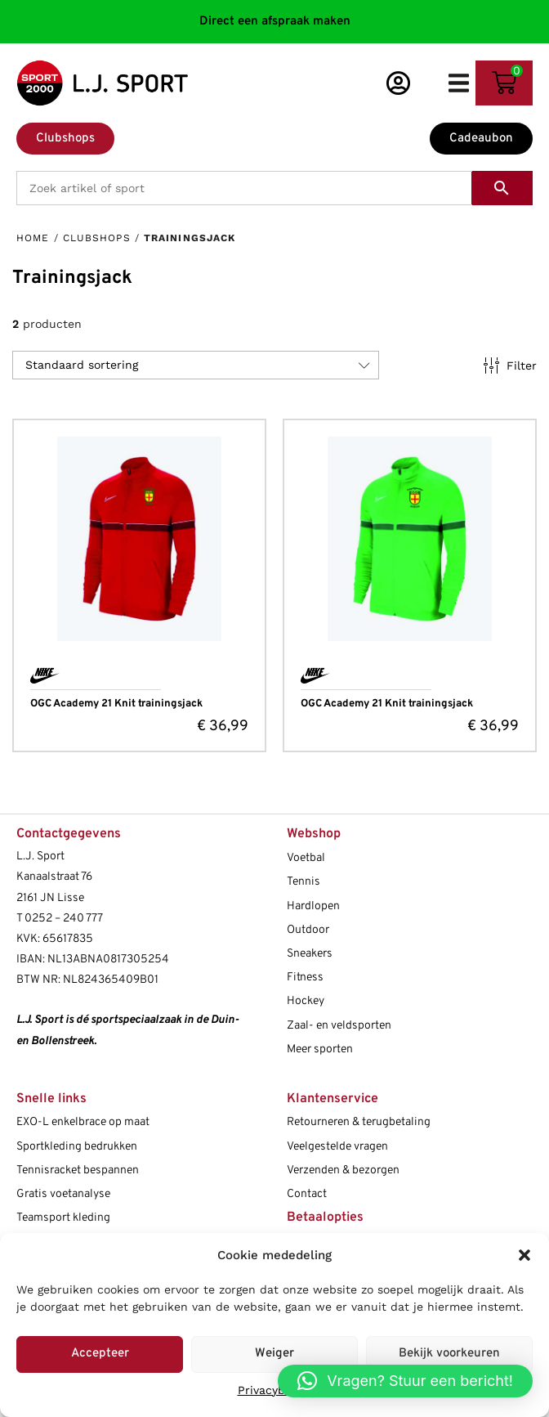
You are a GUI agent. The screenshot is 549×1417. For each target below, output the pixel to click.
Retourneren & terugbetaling (359, 1122)
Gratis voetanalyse (63, 1194)
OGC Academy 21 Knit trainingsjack (116, 704)
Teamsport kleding (63, 1218)
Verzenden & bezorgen (343, 1170)
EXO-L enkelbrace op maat (83, 1122)
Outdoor (308, 930)
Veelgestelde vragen (337, 1147)
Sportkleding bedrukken (76, 1147)
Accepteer (100, 1353)
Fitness (305, 977)
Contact (307, 1194)
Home (32, 238)
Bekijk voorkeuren (449, 1353)
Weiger (274, 1353)
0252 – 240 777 (64, 919)
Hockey (305, 1001)
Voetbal (306, 858)
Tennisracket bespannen (77, 1170)
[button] (524, 1255)
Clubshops (97, 238)
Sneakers (310, 954)
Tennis (303, 882)
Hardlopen (313, 906)
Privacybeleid (275, 1390)
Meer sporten (320, 1049)
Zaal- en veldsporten (339, 1026)
